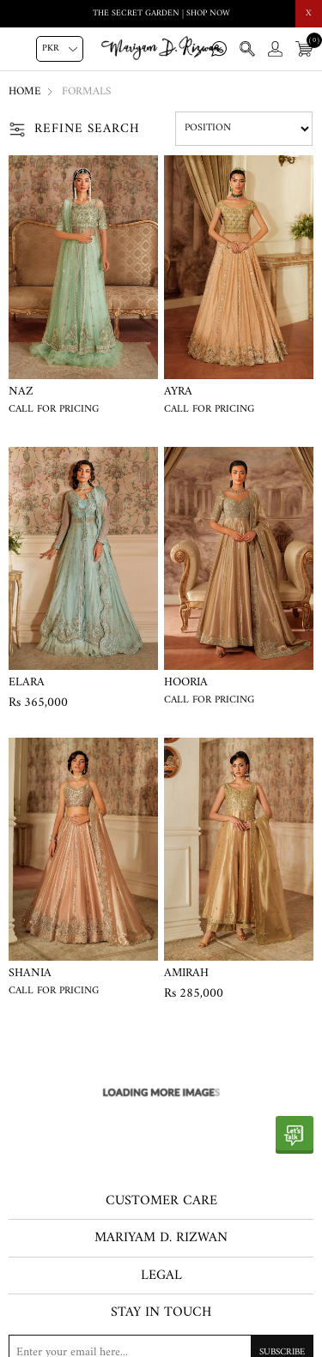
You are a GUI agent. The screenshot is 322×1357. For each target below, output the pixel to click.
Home (24, 91)
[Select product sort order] (244, 129)
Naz (21, 392)
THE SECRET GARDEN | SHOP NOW (161, 13)
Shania (30, 973)
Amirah (186, 973)
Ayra (178, 392)
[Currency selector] (59, 49)
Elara (27, 682)
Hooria (186, 682)
